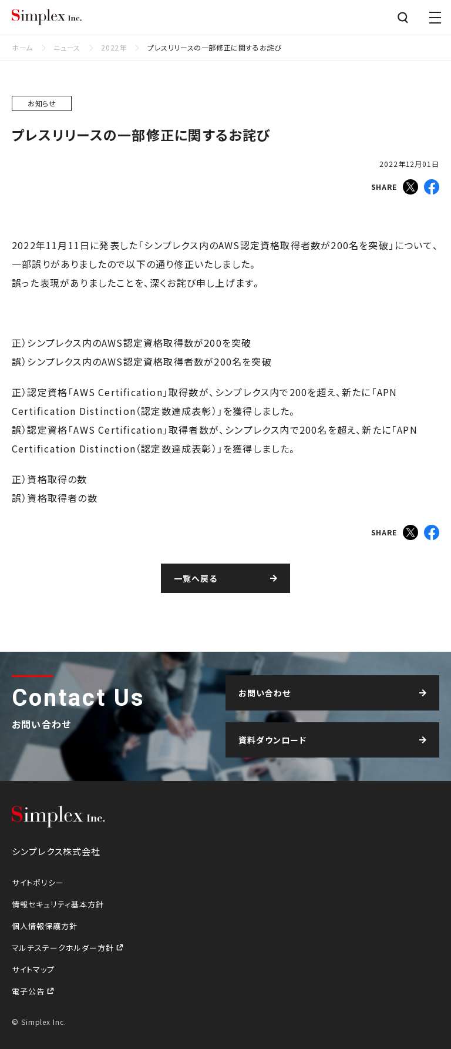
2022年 (113, 47)
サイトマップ (33, 969)
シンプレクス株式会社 (47, 17)
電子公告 (29, 991)
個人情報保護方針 (45, 926)
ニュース (66, 47)
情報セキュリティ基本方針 (58, 904)
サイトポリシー (38, 882)
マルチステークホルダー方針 (64, 947)
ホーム (22, 47)
